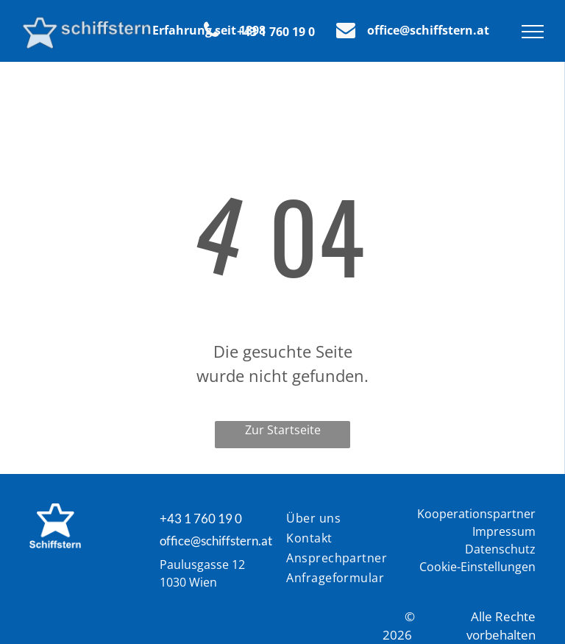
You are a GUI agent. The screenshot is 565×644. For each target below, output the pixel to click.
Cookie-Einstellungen (477, 567)
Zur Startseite (283, 430)
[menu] (533, 32)
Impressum (504, 531)
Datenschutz (500, 549)
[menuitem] (339, 519)
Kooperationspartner (476, 514)
